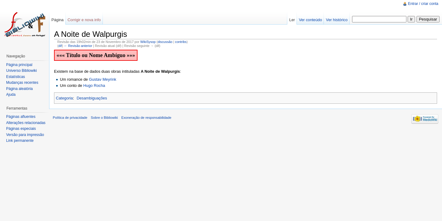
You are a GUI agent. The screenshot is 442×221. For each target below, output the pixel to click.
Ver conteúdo (310, 19)
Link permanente (19, 140)
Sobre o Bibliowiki (104, 117)
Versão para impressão (25, 135)
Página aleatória (19, 89)
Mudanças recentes (22, 82)
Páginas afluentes (20, 116)
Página (57, 19)
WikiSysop (148, 42)
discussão (165, 42)
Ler (292, 19)
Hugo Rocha (94, 85)
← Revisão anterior (78, 46)
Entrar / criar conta (423, 4)
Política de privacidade (70, 117)
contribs (181, 42)
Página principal (19, 65)
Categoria (64, 98)
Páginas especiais (21, 128)
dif (60, 46)
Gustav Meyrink (102, 79)
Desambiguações (92, 98)
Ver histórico (336, 19)
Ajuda (11, 94)
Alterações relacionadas (25, 123)
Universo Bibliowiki (21, 70)
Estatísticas (15, 77)
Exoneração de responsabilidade (146, 117)
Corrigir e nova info (84, 19)
